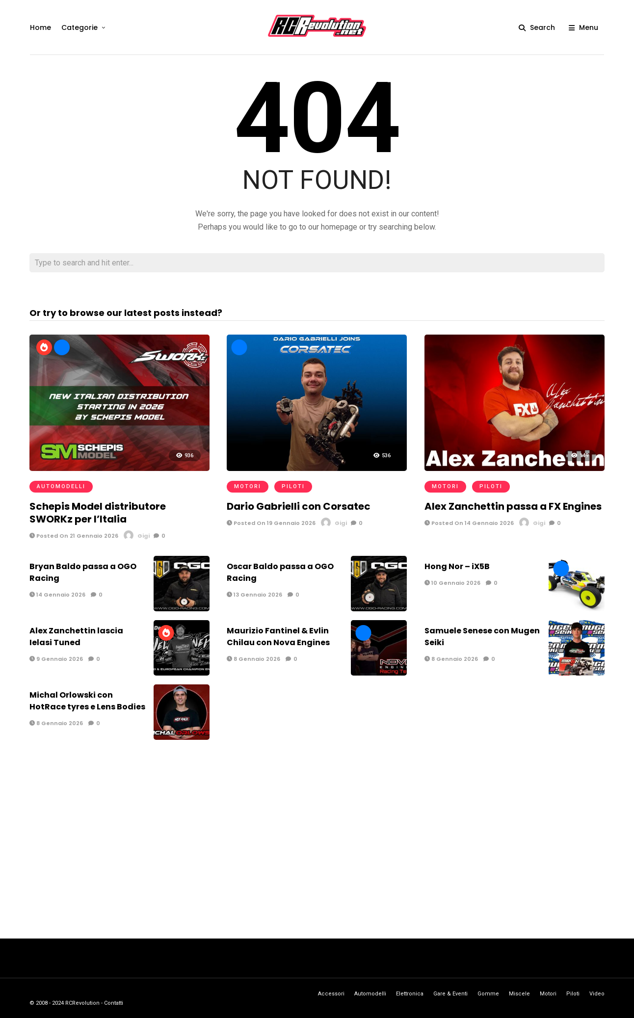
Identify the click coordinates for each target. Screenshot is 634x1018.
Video (597, 994)
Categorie (79, 27)
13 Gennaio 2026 (254, 595)
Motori (247, 486)
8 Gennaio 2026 (253, 659)
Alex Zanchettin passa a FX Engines (513, 506)
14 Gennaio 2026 (57, 595)
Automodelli (61, 486)
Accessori (331, 994)
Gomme (488, 994)
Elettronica (409, 994)
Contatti (113, 1003)
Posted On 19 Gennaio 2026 (271, 523)
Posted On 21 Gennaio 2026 (73, 536)
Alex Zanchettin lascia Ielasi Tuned (76, 636)
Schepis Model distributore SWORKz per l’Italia (97, 512)
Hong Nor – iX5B (457, 566)
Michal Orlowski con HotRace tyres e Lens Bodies (87, 700)
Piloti (293, 486)
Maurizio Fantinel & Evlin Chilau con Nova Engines (278, 636)
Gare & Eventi (450, 994)
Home (40, 27)
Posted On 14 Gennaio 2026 (469, 523)
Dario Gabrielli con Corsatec (298, 506)
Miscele (519, 994)
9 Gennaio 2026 (56, 659)
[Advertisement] (317, 837)
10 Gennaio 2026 (452, 583)
